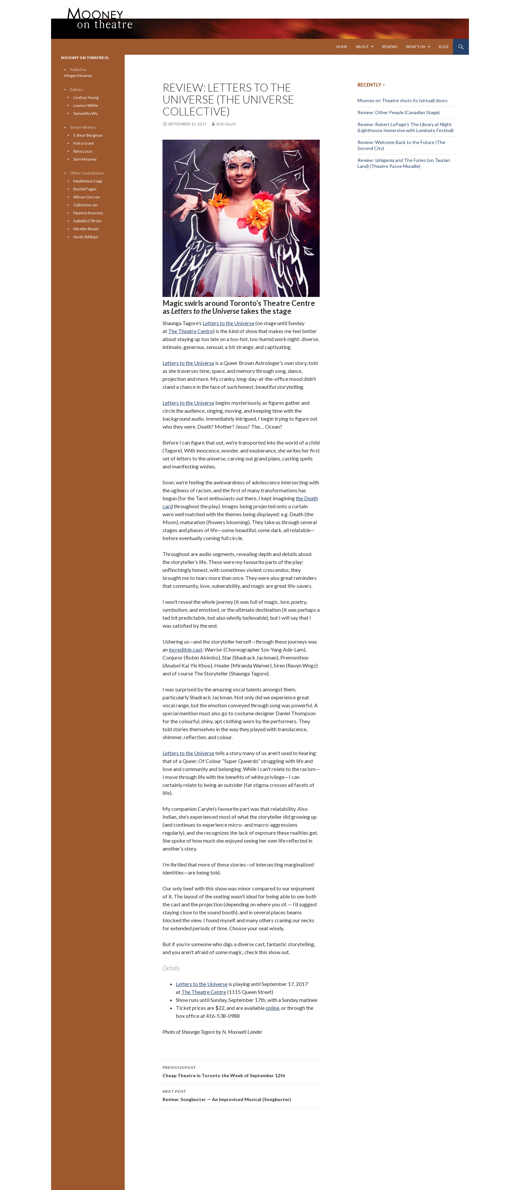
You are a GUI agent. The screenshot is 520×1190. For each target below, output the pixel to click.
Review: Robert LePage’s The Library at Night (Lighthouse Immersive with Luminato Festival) (406, 127)
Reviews (389, 46)
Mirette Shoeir (86, 228)
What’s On (415, 46)
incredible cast (185, 649)
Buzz (444, 46)
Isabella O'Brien (87, 220)
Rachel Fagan (85, 188)
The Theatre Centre (190, 331)
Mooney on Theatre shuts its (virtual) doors (403, 100)
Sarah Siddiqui (85, 236)
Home (341, 46)
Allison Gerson (86, 196)
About (362, 46)
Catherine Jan (85, 204)
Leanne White (85, 105)
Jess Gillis (225, 123)
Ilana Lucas (83, 151)
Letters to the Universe (228, 323)
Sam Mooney (85, 159)
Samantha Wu (85, 113)
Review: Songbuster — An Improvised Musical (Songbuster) (241, 1094)
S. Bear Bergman (88, 135)
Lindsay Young (85, 97)
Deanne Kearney (88, 212)
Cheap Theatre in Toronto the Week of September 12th (241, 1071)
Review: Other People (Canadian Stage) (399, 112)
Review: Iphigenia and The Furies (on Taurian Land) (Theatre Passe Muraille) (404, 163)
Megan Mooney (78, 75)
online (272, 1008)
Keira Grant (83, 143)
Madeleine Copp (87, 180)
